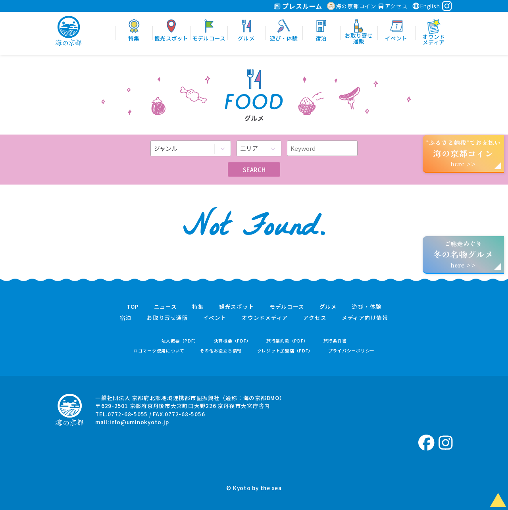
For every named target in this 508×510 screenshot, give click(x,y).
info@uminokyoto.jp (139, 422)
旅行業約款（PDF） (287, 341)
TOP (133, 307)
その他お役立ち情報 (221, 350)
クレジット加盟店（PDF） (285, 350)
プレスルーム (298, 6)
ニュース (165, 307)
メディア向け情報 (365, 318)
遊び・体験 (366, 307)
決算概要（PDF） (232, 341)
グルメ (328, 307)
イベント (215, 318)
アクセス (393, 6)
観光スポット (236, 307)
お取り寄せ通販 (167, 318)
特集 (198, 307)
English (426, 6)
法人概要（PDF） (180, 341)
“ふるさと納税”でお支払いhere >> (463, 153)
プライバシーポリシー (351, 350)
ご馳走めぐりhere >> (463, 254)
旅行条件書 (335, 341)
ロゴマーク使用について (159, 350)
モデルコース (286, 307)
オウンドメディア (265, 318)
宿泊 (126, 318)
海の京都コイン (352, 6)
